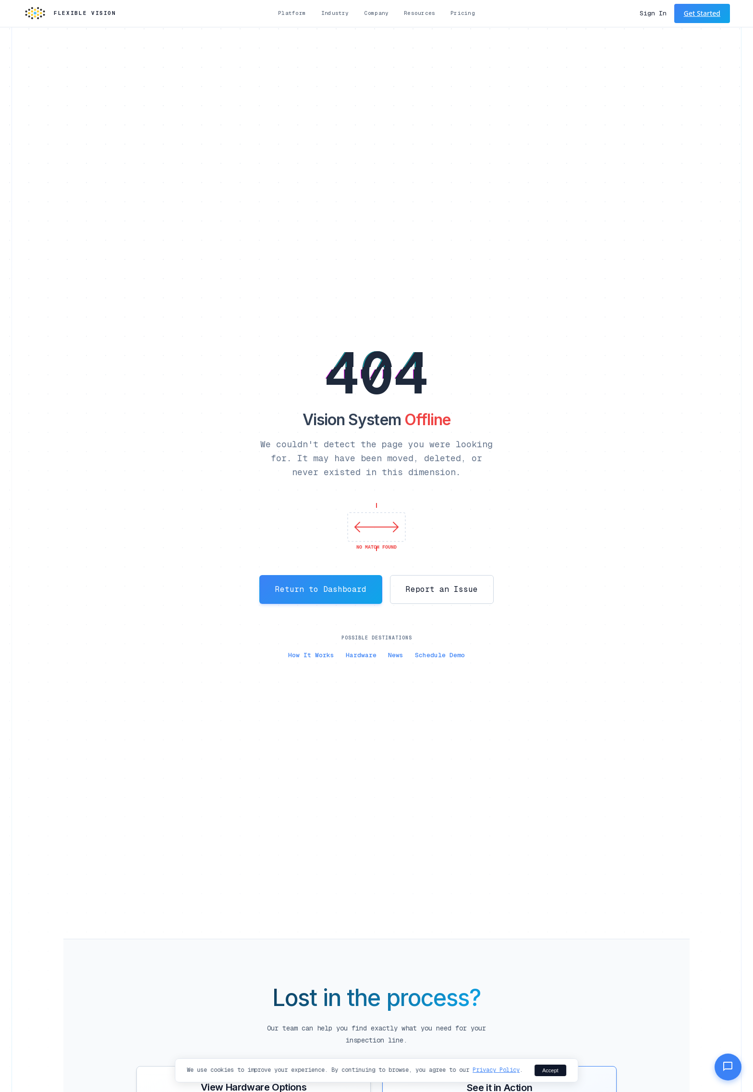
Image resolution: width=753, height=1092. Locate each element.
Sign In (653, 13)
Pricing (462, 13)
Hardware (361, 655)
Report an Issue (442, 589)
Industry (335, 13)
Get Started (702, 13)
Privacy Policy (496, 1070)
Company (376, 13)
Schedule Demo (440, 655)
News (395, 655)
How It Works (311, 655)
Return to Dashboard (320, 589)
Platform (292, 13)
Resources (419, 13)
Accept (550, 1070)
